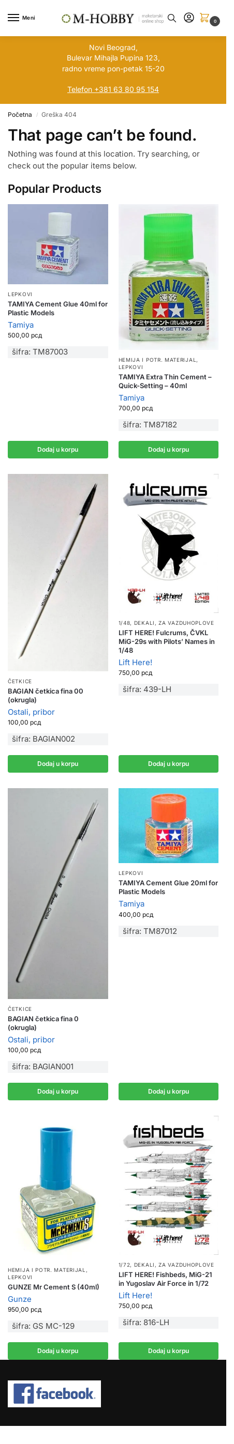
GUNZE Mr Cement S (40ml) (53, 1287)
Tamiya (21, 325)
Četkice (20, 681)
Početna (20, 114)
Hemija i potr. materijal (158, 360)
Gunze (20, 1299)
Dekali (144, 623)
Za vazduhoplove (186, 623)
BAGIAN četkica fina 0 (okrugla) (43, 1023)
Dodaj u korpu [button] (57, 449)
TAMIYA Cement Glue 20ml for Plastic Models (168, 887)
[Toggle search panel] (172, 18)
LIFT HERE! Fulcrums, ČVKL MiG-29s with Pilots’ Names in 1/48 (167, 641)
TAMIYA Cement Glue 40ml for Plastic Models (58, 308)
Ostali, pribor (31, 712)
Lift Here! (135, 662)
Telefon (79, 89)
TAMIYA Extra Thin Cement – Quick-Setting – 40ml (165, 381)
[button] (206, 18)
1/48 (124, 623)
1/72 (124, 1265)
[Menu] (23, 18)
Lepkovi (20, 294)
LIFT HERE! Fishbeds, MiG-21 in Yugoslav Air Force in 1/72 (165, 1278)
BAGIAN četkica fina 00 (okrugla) (45, 695)
